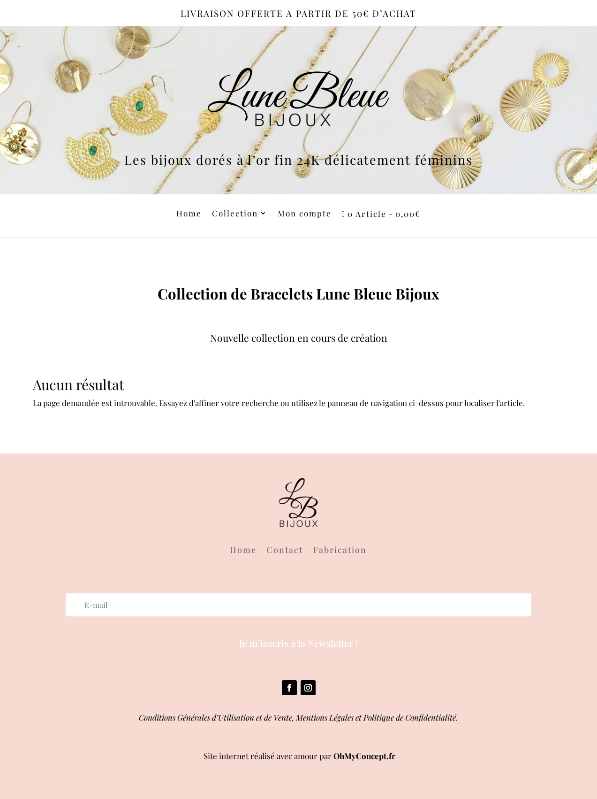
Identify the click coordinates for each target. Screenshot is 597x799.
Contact (285, 550)
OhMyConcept (359, 756)
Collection (235, 214)
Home (189, 214)
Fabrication (340, 550)
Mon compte (305, 214)
